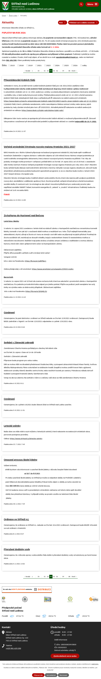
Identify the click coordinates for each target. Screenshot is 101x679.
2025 (66, 65)
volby (84, 65)
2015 (12, 65)
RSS (62, 22)
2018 (21, 65)
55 (54, 71)
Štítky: (4, 65)
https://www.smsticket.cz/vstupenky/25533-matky (53, 269)
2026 (75, 65)
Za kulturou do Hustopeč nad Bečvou (24, 215)
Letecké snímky (12, 425)
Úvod (4, 15)
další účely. (95, 664)
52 (45, 71)
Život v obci (13, 15)
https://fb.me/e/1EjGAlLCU (36, 291)
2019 (30, 65)
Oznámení (9, 312)
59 (63, 71)
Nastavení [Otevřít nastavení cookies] (63, 675)
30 (38, 71)
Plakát (7, 194)
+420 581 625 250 (13, 648)
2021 (39, 65)
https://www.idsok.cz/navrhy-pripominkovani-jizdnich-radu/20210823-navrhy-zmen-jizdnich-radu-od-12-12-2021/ (50, 101)
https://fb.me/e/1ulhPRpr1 (35, 261)
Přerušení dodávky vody (17, 549)
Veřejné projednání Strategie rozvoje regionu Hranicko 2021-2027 (39, 146)
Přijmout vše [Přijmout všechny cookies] (38, 675)
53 (48, 71)
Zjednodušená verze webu (65, 656)
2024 (57, 65)
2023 (48, 65)
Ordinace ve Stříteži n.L (16, 519)
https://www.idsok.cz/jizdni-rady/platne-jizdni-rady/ (43, 110)
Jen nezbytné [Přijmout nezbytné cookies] (51, 675)
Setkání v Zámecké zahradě (19, 342)
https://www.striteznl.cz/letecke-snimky (26, 438)
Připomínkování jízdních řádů (19, 79)
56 (57, 71)
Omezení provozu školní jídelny (20, 459)
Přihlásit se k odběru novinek (83, 22)
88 (69, 71)
